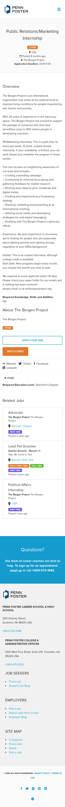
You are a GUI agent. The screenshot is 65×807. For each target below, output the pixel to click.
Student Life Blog (19, 686)
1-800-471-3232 (14, 664)
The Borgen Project (33, 60)
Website (11, 363)
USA (33, 52)
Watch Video (15, 351)
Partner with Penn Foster (24, 713)
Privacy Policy (42, 773)
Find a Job (15, 744)
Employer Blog (18, 717)
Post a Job (15, 752)
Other (10, 378)
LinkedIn (11, 368)
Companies (16, 740)
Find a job (15, 681)
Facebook (42, 363)
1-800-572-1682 (43, 570)
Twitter (26, 363)
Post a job (15, 709)
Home (12, 748)
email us (16, 570)
